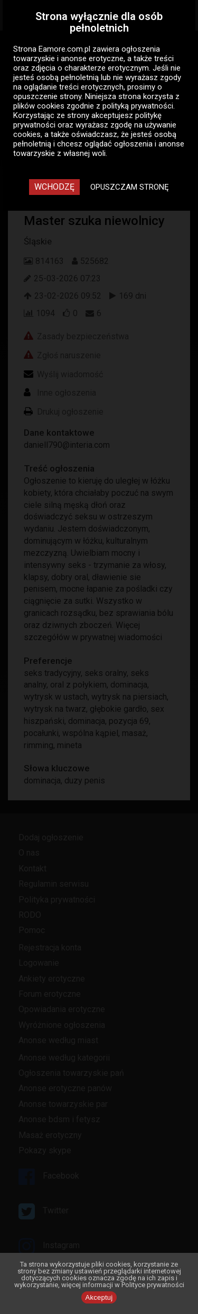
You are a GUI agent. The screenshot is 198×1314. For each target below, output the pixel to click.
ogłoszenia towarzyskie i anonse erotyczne (86, 53)
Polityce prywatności (152, 1285)
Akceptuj (99, 1297)
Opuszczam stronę (129, 187)
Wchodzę (54, 187)
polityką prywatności (137, 106)
